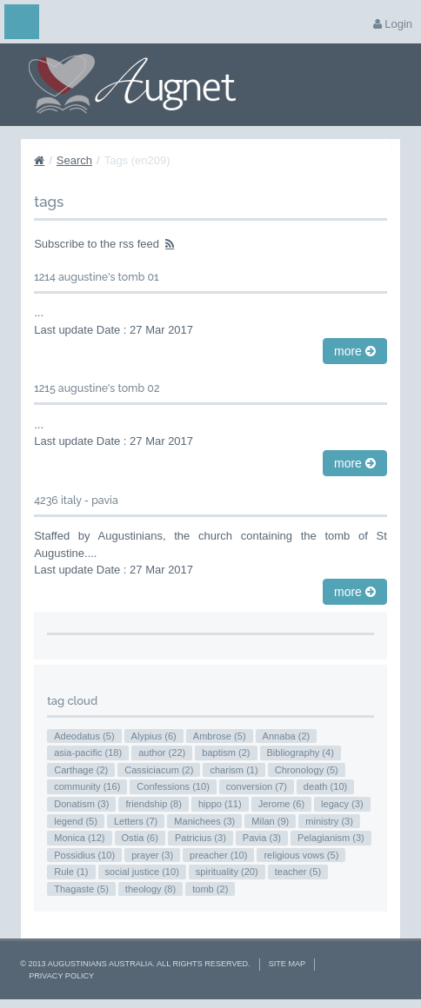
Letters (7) (135, 821)
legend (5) (75, 821)
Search (74, 160)
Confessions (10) (173, 786)
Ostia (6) (140, 837)
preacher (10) (218, 855)
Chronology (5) (306, 770)
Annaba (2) (287, 736)
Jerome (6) (281, 804)
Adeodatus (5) (84, 736)
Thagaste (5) (81, 889)
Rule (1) (71, 871)
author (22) (161, 752)
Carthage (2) (81, 770)
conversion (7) (256, 786)
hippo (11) (220, 804)
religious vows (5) (301, 855)
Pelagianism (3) (330, 837)
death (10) (325, 786)
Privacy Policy (61, 976)
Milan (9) (270, 821)
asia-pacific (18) (88, 752)
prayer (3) (152, 855)
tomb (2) (210, 889)
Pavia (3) (262, 837)
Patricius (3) (200, 837)
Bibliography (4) (300, 752)
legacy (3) (342, 804)
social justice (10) (142, 871)
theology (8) (150, 889)
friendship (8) (153, 804)
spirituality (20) (227, 871)
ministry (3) (329, 821)
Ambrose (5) (219, 736)
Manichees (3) (204, 821)
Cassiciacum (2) (158, 770)
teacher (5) (298, 871)
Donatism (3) (81, 804)
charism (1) (233, 770)
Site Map (287, 963)
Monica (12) (79, 837)
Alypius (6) (154, 736)
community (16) (87, 786)
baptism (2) (226, 752)
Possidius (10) (84, 855)
